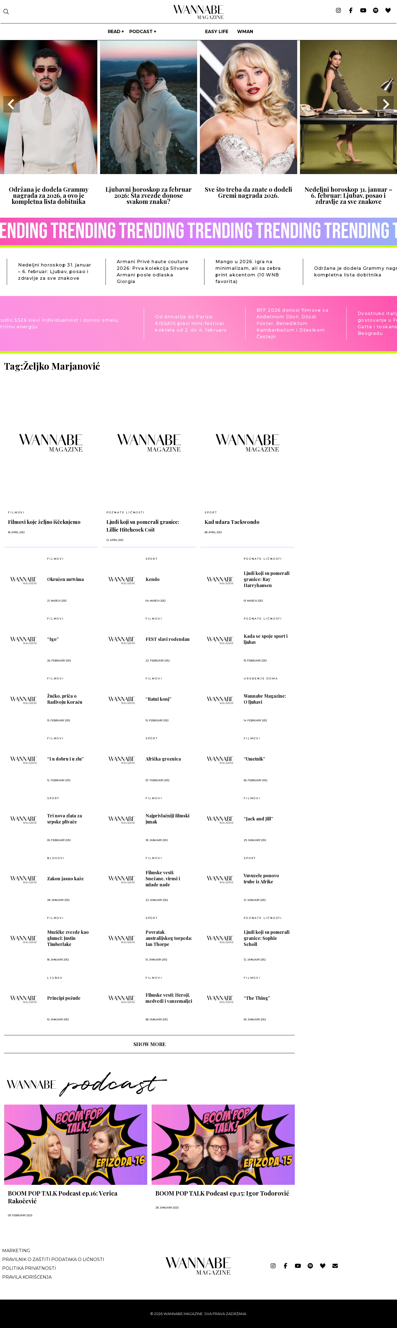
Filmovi (16, 512)
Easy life (216, 31)
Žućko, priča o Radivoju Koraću (64, 699)
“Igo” (53, 639)
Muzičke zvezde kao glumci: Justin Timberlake (68, 938)
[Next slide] (385, 104)
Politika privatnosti (29, 1268)
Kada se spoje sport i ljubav (266, 639)
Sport (211, 512)
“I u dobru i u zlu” (65, 759)
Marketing (16, 1250)
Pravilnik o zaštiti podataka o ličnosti (53, 1259)
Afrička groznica (163, 759)
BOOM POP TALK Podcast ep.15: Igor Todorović (222, 1193)
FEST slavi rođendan (168, 639)
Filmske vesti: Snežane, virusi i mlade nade (163, 878)
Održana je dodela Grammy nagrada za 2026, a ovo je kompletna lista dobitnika (48, 195)
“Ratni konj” (158, 699)
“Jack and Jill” (258, 819)
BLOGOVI (56, 858)
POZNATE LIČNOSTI (125, 512)
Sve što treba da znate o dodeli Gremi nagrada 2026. (248, 192)
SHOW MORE (149, 1044)
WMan (245, 31)
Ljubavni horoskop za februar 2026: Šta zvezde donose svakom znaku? (149, 195)
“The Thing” (257, 998)
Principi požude (64, 998)
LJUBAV (55, 978)
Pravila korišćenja (27, 1277)
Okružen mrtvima (65, 579)
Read (114, 31)
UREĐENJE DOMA (261, 678)
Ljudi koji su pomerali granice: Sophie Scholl (266, 938)
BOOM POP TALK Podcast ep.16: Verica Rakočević (62, 1197)
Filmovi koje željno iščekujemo (44, 521)
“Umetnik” (254, 759)
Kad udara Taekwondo (232, 521)
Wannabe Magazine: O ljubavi (265, 699)
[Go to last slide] (11, 104)
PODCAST (141, 31)
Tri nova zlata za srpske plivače (64, 819)
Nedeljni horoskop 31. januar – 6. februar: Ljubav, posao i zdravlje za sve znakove (348, 195)
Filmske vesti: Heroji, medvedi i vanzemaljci (169, 998)
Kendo (153, 579)
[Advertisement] (340, 398)
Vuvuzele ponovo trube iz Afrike (261, 878)
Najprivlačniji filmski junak (167, 819)
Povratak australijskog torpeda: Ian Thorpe (169, 938)
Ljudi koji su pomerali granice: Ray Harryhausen (266, 579)
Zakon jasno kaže (65, 878)
